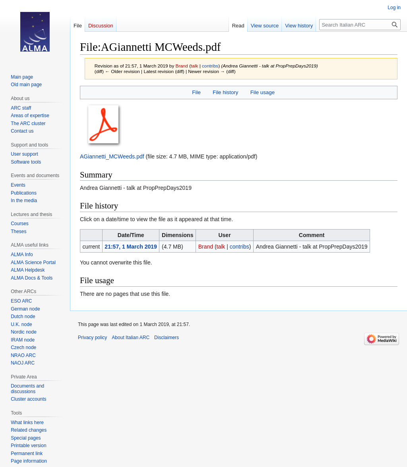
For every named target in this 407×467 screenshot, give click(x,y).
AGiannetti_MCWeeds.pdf (112, 156)
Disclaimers (166, 337)
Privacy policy (92, 337)
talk (194, 65)
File (196, 92)
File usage (262, 92)
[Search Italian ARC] (360, 24)
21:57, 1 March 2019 (131, 246)
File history (225, 92)
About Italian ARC (130, 337)
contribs (210, 65)
